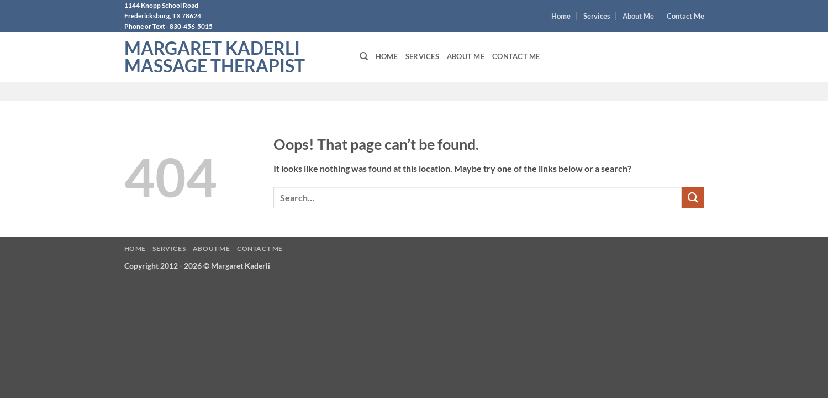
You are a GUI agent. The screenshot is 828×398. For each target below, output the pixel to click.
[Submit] (693, 197)
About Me (638, 16)
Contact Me (685, 16)
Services (596, 16)
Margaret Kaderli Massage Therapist (214, 57)
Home (561, 16)
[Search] (364, 56)
